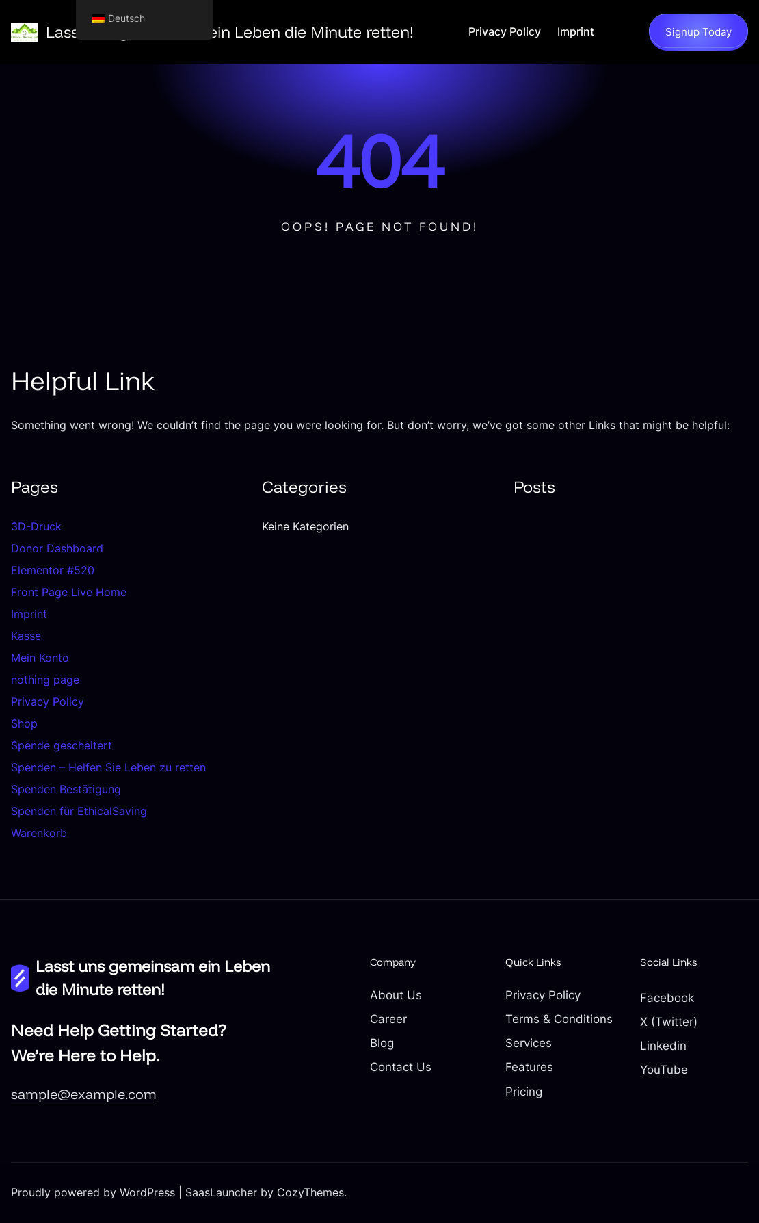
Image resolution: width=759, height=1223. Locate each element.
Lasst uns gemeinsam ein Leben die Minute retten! (230, 32)
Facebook (667, 998)
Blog (382, 1043)
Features (529, 1067)
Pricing (523, 1091)
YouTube (664, 1070)
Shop (24, 723)
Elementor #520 (52, 570)
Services (528, 1043)
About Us (396, 995)
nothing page (45, 679)
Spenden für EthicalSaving (79, 811)
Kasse (26, 636)
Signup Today (698, 32)
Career (388, 1019)
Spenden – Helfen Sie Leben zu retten (108, 767)
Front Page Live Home (68, 592)
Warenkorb (39, 833)
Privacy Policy (47, 701)
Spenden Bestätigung (66, 789)
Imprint (29, 614)
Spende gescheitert (61, 745)
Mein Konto (40, 658)
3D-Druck (36, 526)
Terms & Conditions (559, 1019)
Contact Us (400, 1067)
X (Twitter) (668, 1022)
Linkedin (663, 1046)
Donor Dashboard (57, 548)
